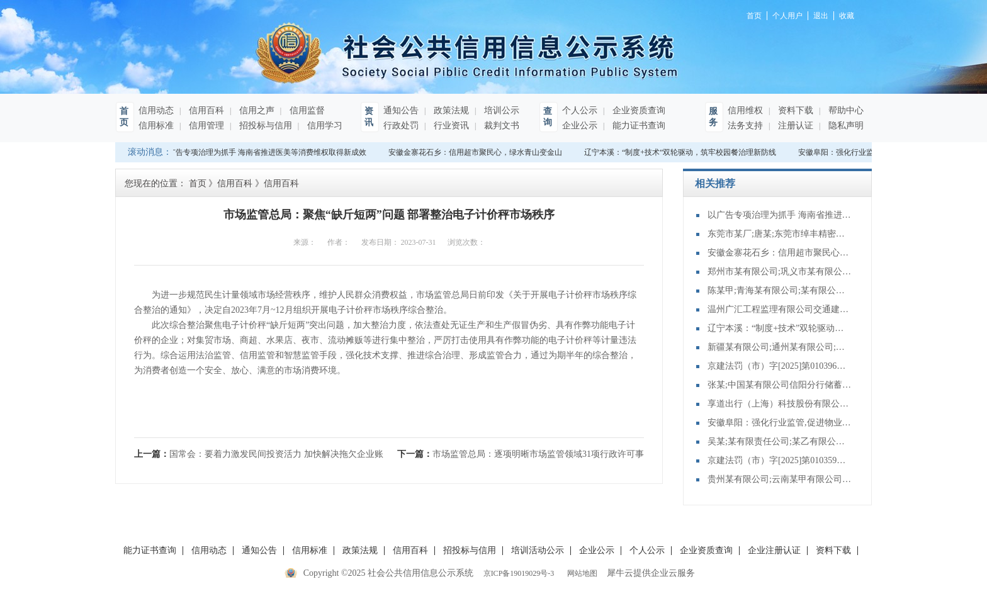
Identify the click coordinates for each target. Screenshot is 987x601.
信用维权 (745, 110)
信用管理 (205, 125)
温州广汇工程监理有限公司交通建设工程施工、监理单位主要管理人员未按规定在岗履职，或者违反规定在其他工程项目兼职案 (780, 309)
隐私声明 (845, 125)
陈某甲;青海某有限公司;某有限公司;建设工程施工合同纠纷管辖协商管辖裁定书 (780, 290)
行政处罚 (401, 125)
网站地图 (580, 573)
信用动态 (156, 110)
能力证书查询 (637, 125)
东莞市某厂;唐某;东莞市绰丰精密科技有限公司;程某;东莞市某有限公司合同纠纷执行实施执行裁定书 (780, 234)
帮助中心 (845, 110)
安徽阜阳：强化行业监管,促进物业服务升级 (780, 422)
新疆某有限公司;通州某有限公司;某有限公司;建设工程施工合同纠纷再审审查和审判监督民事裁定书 (780, 347)
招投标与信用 (264, 125)
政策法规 (450, 110)
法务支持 (745, 125)
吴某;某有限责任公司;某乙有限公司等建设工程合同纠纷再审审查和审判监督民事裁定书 (780, 441)
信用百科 (205, 110)
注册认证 (794, 125)
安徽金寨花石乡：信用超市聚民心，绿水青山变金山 (478, 152)
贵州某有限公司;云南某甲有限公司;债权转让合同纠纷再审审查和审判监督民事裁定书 (780, 479)
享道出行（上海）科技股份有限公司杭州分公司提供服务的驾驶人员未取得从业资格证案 (780, 403)
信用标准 (156, 125)
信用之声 (255, 110)
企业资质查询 (637, 110)
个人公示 (579, 110)
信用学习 (323, 125)
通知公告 (401, 110)
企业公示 (579, 125)
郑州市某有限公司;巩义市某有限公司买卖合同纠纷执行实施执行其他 (780, 271)
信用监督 (306, 110)
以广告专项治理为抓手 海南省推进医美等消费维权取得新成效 (266, 152)
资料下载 (794, 110)
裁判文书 (500, 125)
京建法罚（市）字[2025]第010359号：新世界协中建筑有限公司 (780, 460)
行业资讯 (450, 125)
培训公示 (500, 110)
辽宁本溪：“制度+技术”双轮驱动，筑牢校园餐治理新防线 (683, 152)
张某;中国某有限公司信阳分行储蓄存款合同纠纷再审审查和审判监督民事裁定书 (780, 385)
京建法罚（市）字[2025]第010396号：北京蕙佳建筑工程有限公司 (780, 366)
